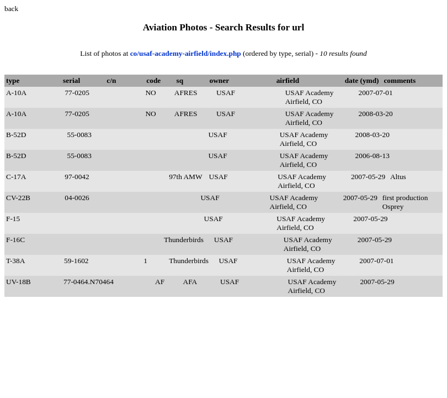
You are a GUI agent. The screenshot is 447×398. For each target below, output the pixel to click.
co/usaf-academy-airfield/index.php (186, 53)
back (11, 8)
